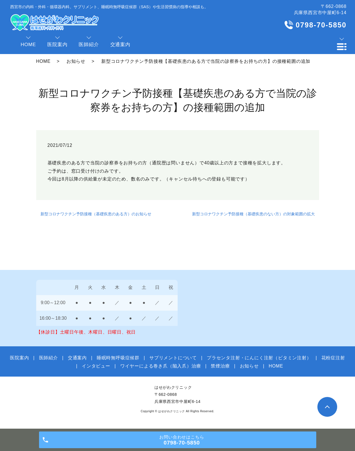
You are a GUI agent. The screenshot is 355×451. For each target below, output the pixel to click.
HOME (43, 61)
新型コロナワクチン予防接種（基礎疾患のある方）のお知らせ (95, 214)
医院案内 (19, 357)
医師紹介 (48, 357)
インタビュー (96, 366)
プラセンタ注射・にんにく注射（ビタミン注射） (259, 357)
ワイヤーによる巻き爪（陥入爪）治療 (160, 366)
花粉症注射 (333, 357)
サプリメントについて (173, 357)
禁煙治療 (220, 366)
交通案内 (77, 357)
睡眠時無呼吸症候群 (118, 357)
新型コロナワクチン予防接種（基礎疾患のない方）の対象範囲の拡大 (253, 214)
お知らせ (75, 61)
